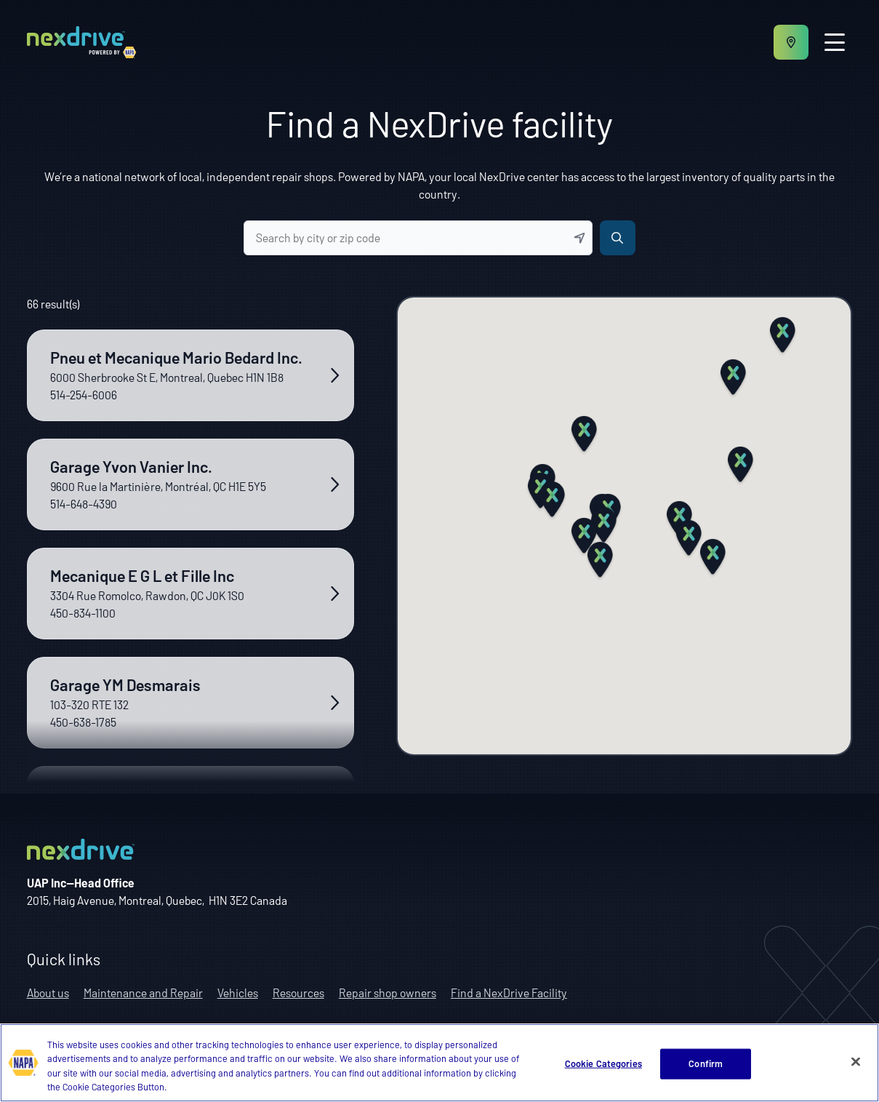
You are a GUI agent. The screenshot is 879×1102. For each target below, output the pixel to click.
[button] (603, 527)
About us (48, 992)
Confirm (706, 1063)
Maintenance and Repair (143, 992)
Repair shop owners (387, 992)
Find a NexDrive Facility (509, 992)
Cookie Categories (603, 1063)
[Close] (856, 1062)
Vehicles (237, 992)
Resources (298, 992)
